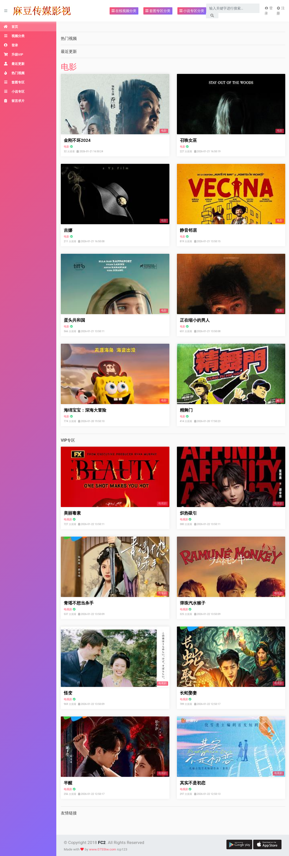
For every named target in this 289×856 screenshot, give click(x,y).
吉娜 (68, 230)
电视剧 (68, 519)
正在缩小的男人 (195, 320)
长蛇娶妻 (188, 692)
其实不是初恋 (192, 782)
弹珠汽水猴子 (192, 602)
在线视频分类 (124, 11)
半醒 (68, 782)
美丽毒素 (72, 513)
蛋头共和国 (74, 320)
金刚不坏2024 (77, 140)
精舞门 (186, 410)
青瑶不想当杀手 (79, 602)
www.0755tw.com (102, 849)
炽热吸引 (188, 513)
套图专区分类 (157, 11)
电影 (69, 67)
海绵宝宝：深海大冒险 (85, 410)
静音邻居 (188, 230)
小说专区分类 (191, 11)
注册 (280, 10)
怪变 (68, 692)
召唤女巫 (188, 140)
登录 (268, 10)
